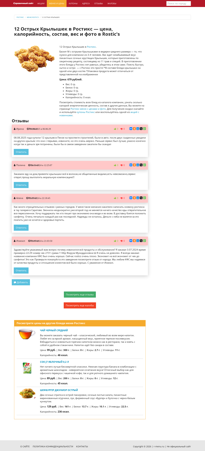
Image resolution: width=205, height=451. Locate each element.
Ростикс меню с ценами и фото (88, 108)
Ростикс (91, 46)
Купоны (73, 3)
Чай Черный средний (54, 330)
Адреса (86, 3)
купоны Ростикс (86, 112)
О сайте (25, 446)
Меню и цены (56, 3)
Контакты (82, 446)
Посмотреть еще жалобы (80, 305)
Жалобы (111, 3)
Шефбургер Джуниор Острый (59, 390)
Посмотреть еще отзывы (80, 294)
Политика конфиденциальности (53, 446)
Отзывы (98, 3)
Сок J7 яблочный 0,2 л (54, 361)
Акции (41, 3)
